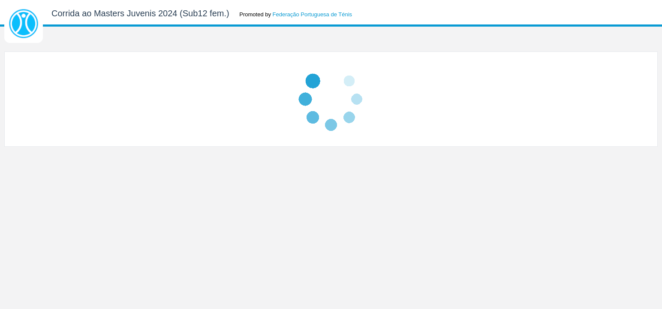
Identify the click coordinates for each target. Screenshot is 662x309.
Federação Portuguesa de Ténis (312, 14)
